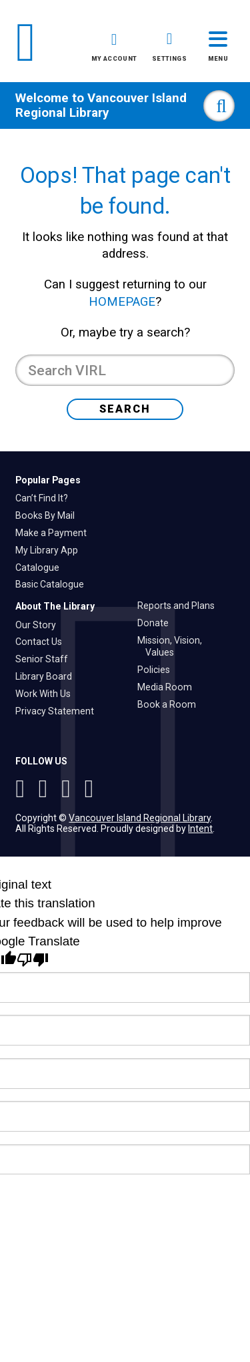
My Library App (50, 550)
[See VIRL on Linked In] (89, 788)
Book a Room (170, 704)
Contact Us (42, 641)
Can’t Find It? (45, 498)
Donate (157, 623)
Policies (157, 669)
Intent (200, 828)
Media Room (168, 687)
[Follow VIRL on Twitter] (46, 788)
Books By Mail (49, 515)
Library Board (47, 676)
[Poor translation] (33, 960)
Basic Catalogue (53, 584)
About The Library (55, 606)
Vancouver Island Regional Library (101, 105)
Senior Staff (45, 659)
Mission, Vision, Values (173, 646)
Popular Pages (48, 480)
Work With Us (47, 693)
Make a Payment (55, 532)
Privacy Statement (58, 711)
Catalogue (41, 567)
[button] (114, 49)
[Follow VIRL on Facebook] (69, 788)
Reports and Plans (180, 605)
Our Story (39, 625)
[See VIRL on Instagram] (23, 788)
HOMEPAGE (122, 301)
